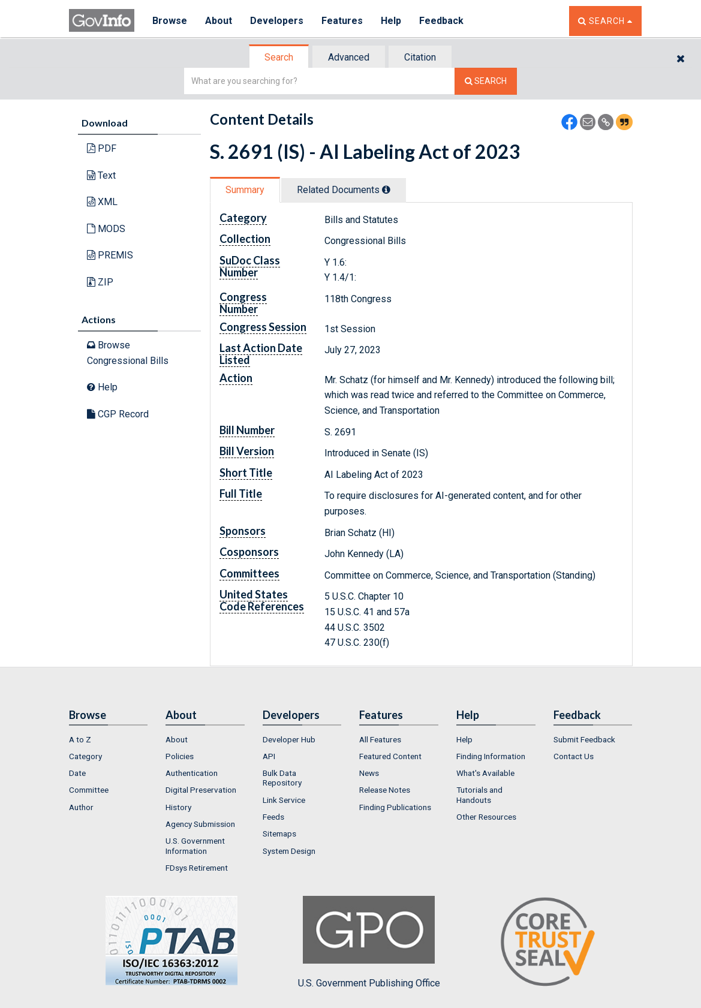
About (218, 20)
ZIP (100, 282)
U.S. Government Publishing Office (369, 942)
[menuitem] (108, 739)
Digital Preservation (201, 790)
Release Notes (384, 790)
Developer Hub (289, 739)
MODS (106, 228)
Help (391, 20)
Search (278, 57)
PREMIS (110, 255)
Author (81, 807)
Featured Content (390, 756)
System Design (289, 851)
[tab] (279, 57)
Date (77, 773)
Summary (244, 189)
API (269, 756)
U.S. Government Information (195, 845)
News (369, 773)
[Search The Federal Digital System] (486, 81)
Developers (276, 20)
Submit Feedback (584, 739)
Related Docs (343, 189)
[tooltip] (386, 189)
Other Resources (486, 817)
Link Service (284, 800)
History (178, 807)
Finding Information (490, 756)
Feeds (273, 817)
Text (101, 175)
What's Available (485, 773)
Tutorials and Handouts (479, 794)
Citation (420, 57)
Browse (169, 20)
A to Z (80, 739)
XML (102, 201)
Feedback (441, 20)
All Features (380, 739)
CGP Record (118, 414)
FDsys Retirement (197, 867)
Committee (89, 790)
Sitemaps (279, 833)
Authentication (192, 773)
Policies (180, 756)
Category (85, 756)
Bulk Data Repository (282, 777)
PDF (101, 148)
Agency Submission (200, 824)
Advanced (348, 57)
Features (342, 20)
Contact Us (573, 756)
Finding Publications (395, 807)
